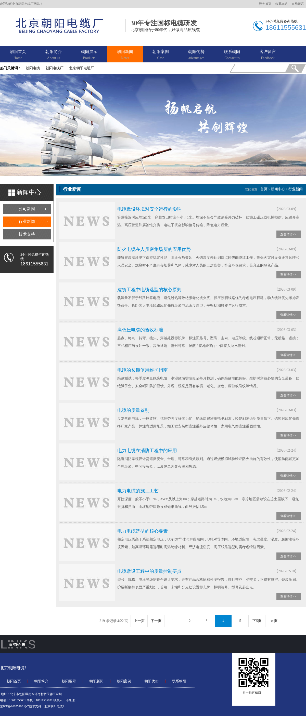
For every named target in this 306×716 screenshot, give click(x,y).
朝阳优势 (196, 55)
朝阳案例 (160, 55)
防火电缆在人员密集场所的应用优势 (154, 249)
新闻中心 (278, 189)
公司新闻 (27, 209)
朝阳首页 (18, 55)
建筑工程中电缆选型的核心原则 (149, 289)
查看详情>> (288, 234)
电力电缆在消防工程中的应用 (147, 450)
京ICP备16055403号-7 (14, 706)
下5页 (256, 621)
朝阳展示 (89, 55)
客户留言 (268, 55)
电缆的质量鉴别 (133, 410)
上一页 (139, 621)
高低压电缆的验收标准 (140, 329)
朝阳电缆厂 (54, 68)
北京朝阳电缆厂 (81, 68)
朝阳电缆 (33, 68)
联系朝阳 (232, 55)
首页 (263, 189)
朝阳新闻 (125, 55)
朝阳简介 (53, 55)
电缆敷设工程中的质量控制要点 (149, 571)
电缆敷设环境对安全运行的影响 (149, 209)
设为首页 (265, 4)
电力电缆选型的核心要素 (142, 531)
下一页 (156, 621)
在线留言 (298, 4)
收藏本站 (281, 4)
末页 (273, 621)
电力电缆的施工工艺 (138, 490)
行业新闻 (27, 221)
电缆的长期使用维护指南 (142, 370)
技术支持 (27, 234)
